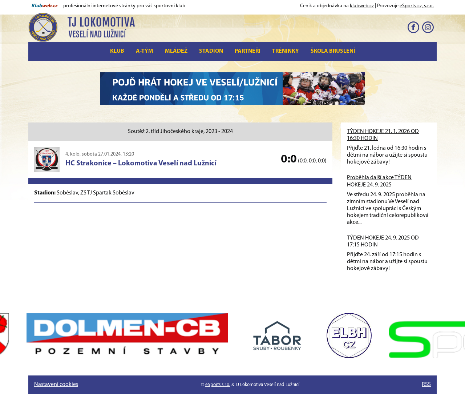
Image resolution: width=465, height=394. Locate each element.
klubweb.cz (362, 6)
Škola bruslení (333, 51)
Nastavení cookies (56, 384)
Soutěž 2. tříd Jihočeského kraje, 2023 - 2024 (180, 131)
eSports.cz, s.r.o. (417, 6)
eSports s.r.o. (217, 384)
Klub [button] (117, 51)
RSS (426, 384)
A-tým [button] (144, 51)
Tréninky (285, 51)
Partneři (247, 51)
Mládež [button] (176, 51)
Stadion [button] (211, 51)
